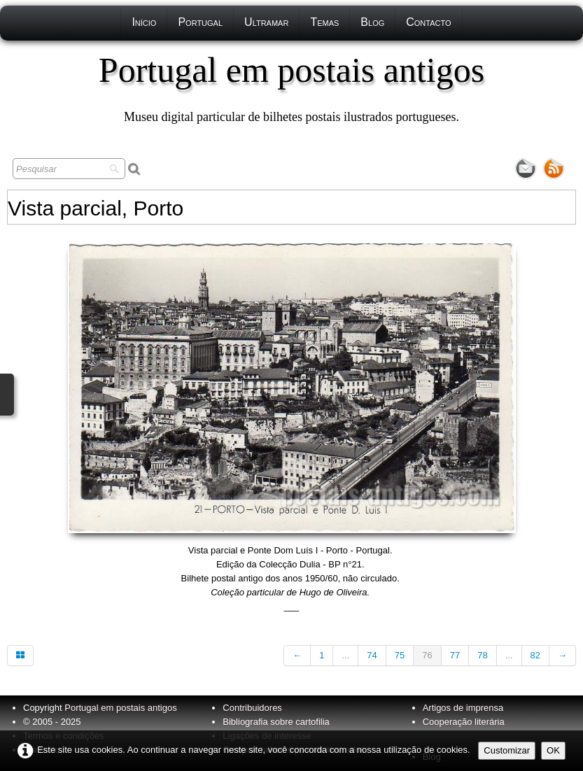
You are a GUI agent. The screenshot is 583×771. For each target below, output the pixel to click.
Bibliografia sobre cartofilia (276, 721)
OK (553, 750)
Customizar (507, 750)
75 (400, 655)
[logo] (291, 87)
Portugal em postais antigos (120, 707)
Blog (372, 22)
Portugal (200, 22)
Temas (324, 22)
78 (482, 655)
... (345, 655)
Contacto (428, 22)
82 (535, 655)
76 (427, 655)
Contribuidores (252, 707)
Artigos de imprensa (463, 707)
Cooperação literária (464, 721)
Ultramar (266, 22)
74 (372, 655)
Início (144, 22)
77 (455, 655)
